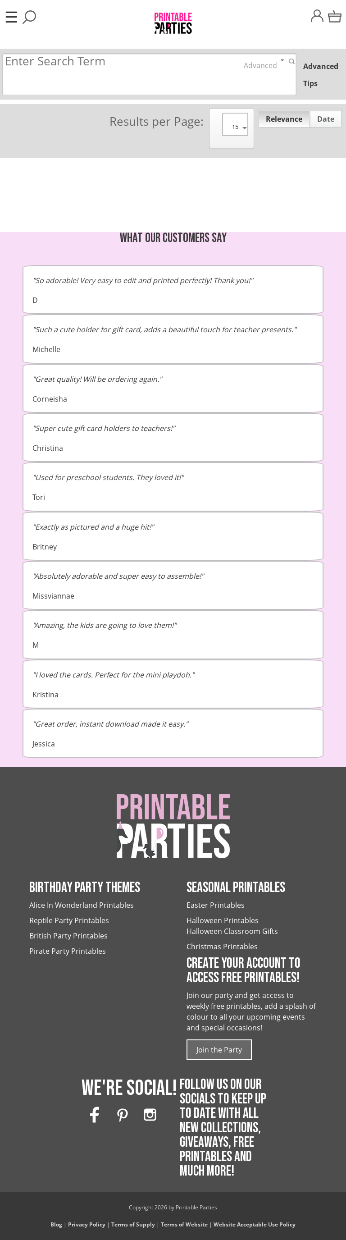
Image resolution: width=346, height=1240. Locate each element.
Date (325, 119)
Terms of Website (184, 1224)
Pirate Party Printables (67, 951)
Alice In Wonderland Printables (81, 905)
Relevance (284, 119)
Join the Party (219, 1050)
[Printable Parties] (173, 19)
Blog (56, 1224)
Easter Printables (216, 905)
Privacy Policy (86, 1224)
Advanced (260, 62)
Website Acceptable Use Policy (255, 1224)
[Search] (112, 61)
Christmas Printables (222, 947)
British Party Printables (68, 936)
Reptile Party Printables (69, 920)
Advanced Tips (320, 74)
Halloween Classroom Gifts (232, 931)
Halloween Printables (223, 920)
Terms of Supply (133, 1224)
